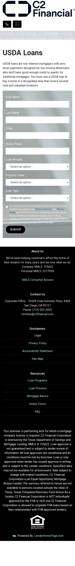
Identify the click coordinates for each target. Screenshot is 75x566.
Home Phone (14, 144)
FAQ (37, 411)
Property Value (15, 175)
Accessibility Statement (37, 351)
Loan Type (12, 191)
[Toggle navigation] (17, 24)
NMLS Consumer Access (37, 280)
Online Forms (37, 404)
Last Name (12, 112)
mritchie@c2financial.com (37, 314)
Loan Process (37, 388)
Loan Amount (14, 159)
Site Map (37, 359)
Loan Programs (37, 380)
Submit (15, 229)
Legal (37, 335)
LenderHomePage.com (48, 535)
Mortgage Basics (37, 396)
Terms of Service (43, 209)
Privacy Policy (38, 343)
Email (9, 128)
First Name (13, 97)
